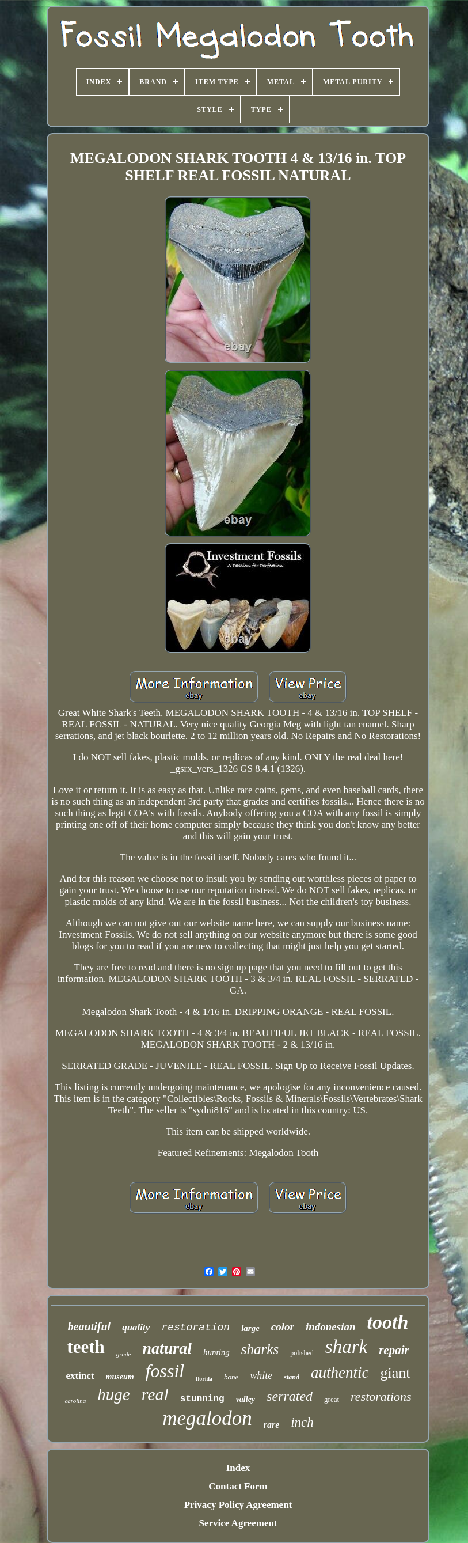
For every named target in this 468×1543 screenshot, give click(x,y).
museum (120, 1377)
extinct (80, 1375)
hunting (216, 1352)
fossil (165, 1370)
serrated (290, 1396)
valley (245, 1399)
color (282, 1327)
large (250, 1328)
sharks (260, 1349)
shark (346, 1346)
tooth (388, 1322)
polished (302, 1353)
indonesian (331, 1327)
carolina (75, 1400)
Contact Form (237, 1486)
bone (231, 1377)
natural (167, 1348)
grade (123, 1354)
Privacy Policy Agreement (238, 1504)
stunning (202, 1399)
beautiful (89, 1326)
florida (204, 1378)
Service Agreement (238, 1523)
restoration (195, 1327)
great (331, 1399)
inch (302, 1422)
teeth (85, 1347)
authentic (339, 1372)
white (261, 1375)
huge (113, 1394)
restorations (381, 1396)
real (155, 1394)
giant (395, 1372)
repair (394, 1350)
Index (238, 1467)
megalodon (207, 1418)
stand (291, 1377)
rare (272, 1425)
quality (136, 1327)
